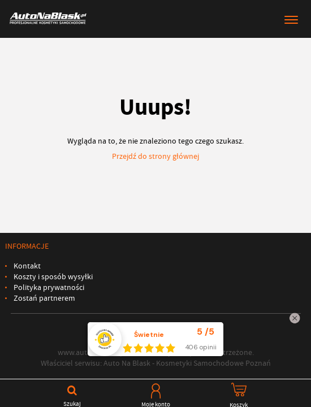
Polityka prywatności (49, 287)
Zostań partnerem (44, 298)
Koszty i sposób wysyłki (53, 277)
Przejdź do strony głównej (155, 156)
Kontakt (27, 266)
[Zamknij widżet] (294, 318)
